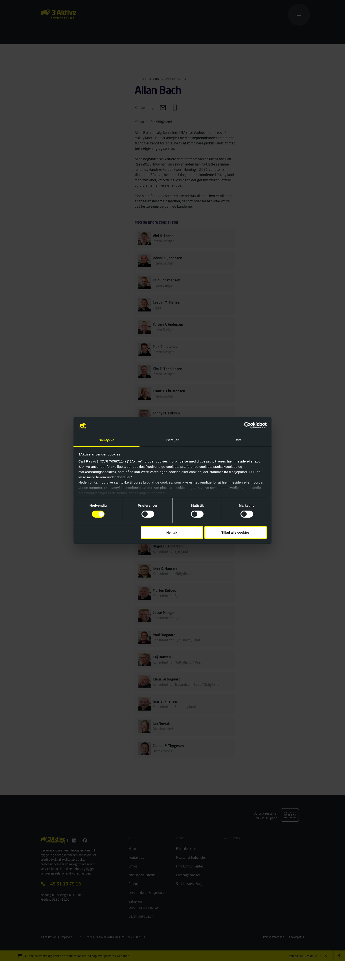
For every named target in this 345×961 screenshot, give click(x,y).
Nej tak (171, 532)
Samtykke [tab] (106, 440)
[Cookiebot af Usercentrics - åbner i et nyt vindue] (247, 425)
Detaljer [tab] (172, 440)
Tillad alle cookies (235, 532)
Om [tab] (238, 440)
